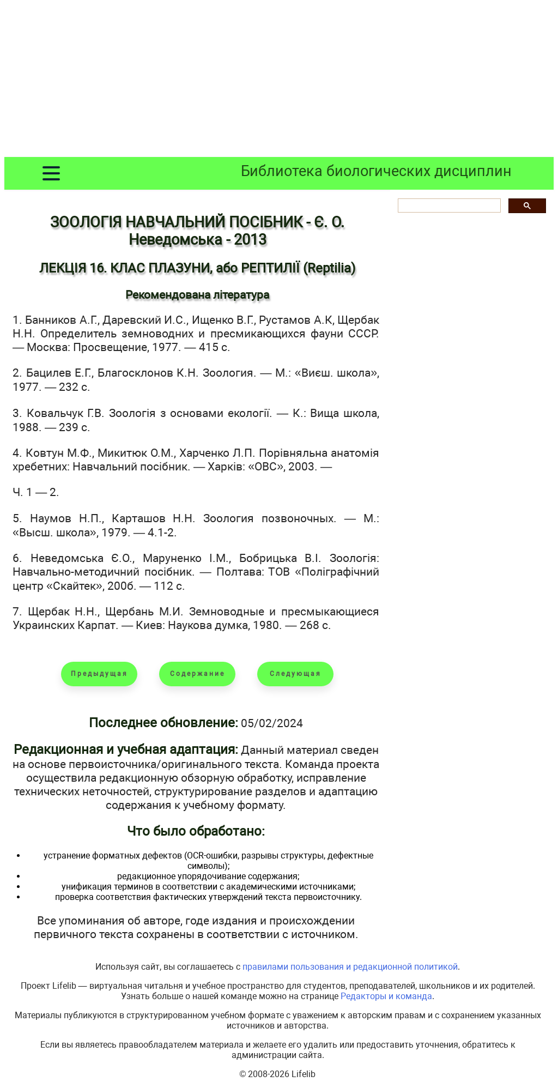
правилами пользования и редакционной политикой (350, 967)
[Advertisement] (279, 80)
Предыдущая (99, 674)
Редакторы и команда (386, 996)
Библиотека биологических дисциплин (376, 171)
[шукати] (448, 206)
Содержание (197, 674)
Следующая (296, 674)
